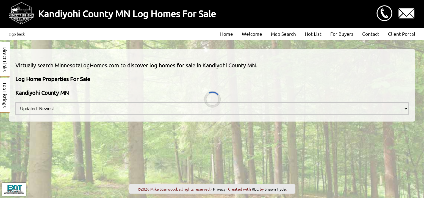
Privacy (219, 188)
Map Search (283, 34)
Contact (370, 34)
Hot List (313, 34)
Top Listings (5, 95)
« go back (17, 33)
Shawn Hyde (275, 188)
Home (226, 34)
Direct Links (5, 59)
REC (255, 188)
